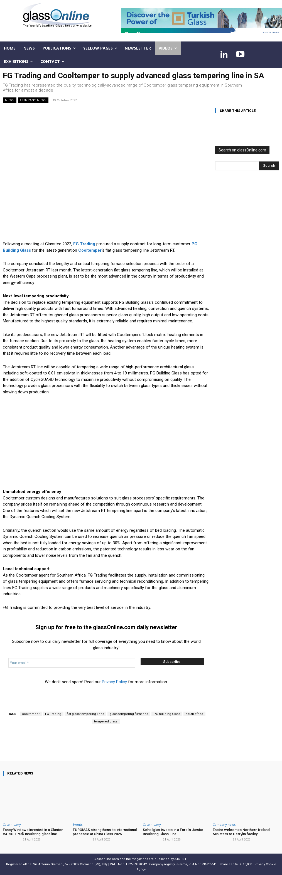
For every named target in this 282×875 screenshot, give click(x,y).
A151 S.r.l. (181, 859)
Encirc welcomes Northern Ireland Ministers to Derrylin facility (241, 832)
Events (77, 824)
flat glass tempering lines (85, 714)
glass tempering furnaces (129, 714)
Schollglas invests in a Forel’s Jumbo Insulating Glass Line (173, 832)
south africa (194, 714)
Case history (12, 824)
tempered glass (105, 721)
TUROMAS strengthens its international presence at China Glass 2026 (105, 832)
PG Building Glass (167, 714)
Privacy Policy (114, 681)
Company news (33, 100)
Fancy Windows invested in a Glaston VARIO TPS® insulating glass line (33, 832)
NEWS (9, 100)
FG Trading (53, 714)
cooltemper (31, 714)
